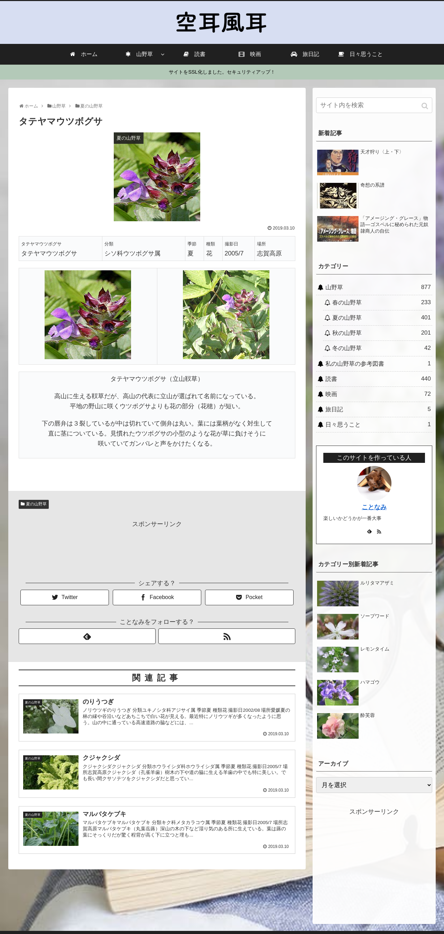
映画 (378, 394)
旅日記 (378, 409)
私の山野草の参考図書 (378, 363)
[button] (425, 105)
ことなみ (374, 507)
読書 (378, 379)
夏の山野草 (36, 504)
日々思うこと (378, 424)
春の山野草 (381, 302)
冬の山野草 (381, 348)
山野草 (378, 287)
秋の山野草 (381, 333)
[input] (374, 105)
